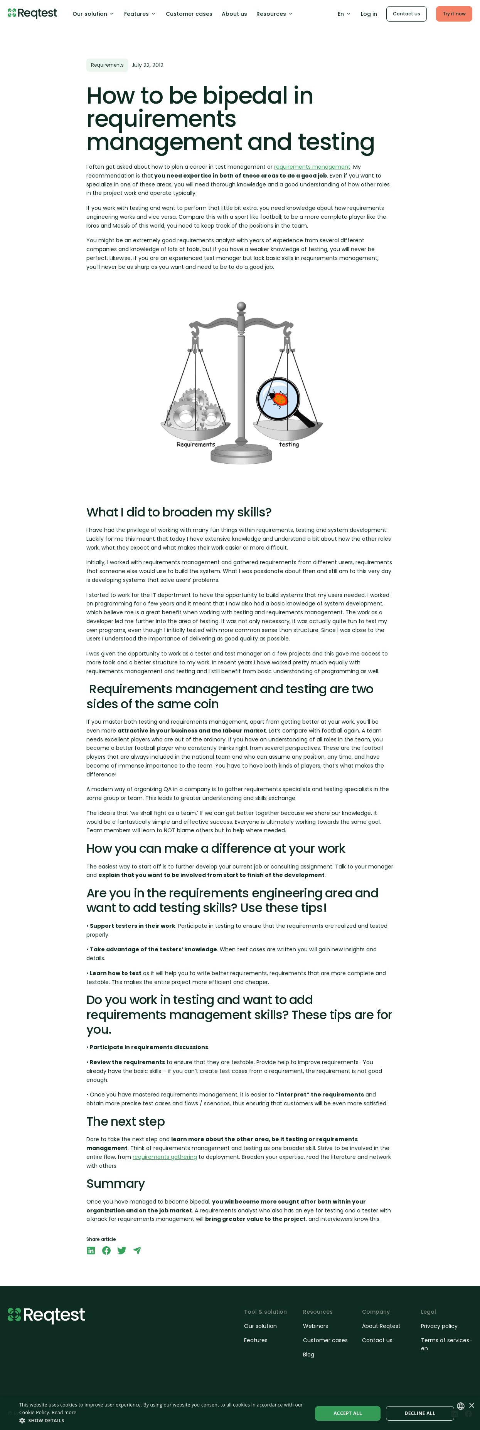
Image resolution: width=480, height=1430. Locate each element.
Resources (275, 14)
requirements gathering (165, 1157)
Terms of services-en (446, 1344)
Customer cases (189, 14)
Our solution (93, 14)
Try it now (454, 13)
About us (234, 14)
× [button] (471, 1406)
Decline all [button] (419, 1413)
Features (140, 14)
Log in (369, 14)
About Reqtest (381, 1326)
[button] (161, 1420)
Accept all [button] (347, 1413)
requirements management (312, 167)
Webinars (315, 1326)
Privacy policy (439, 1326)
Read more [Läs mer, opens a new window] (64, 1412)
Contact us (406, 13)
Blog (308, 1354)
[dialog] (240, 1413)
